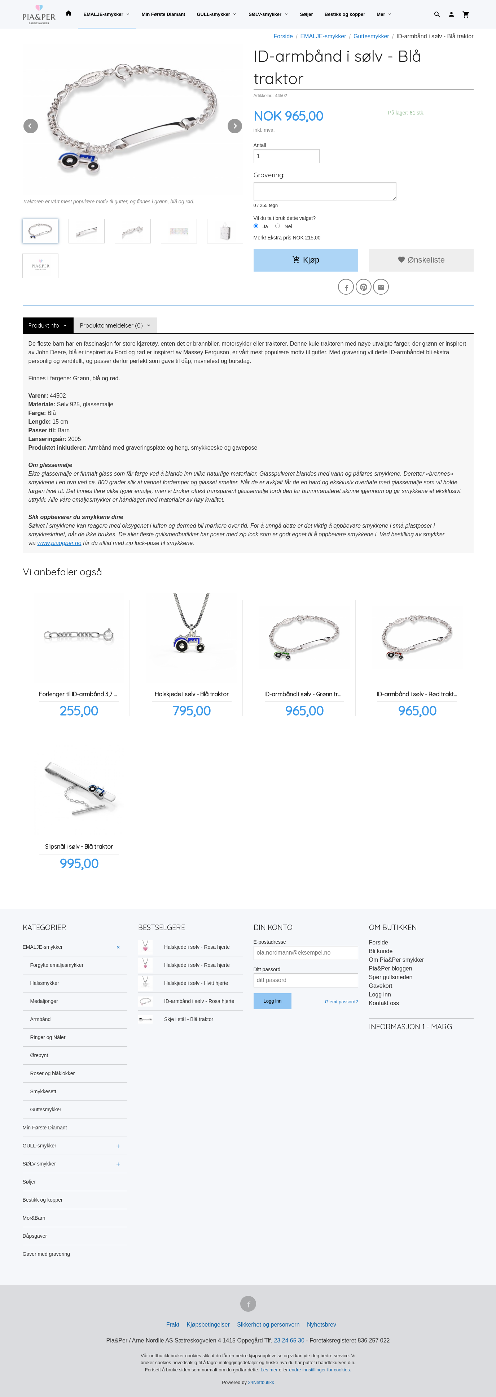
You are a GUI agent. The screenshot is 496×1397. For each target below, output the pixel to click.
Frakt (172, 1325)
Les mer (270, 1369)
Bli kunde (381, 951)
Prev (38, 124)
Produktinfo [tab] (43, 325)
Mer (381, 14)
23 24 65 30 (289, 1340)
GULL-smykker (213, 14)
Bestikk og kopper (345, 14)
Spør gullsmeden (391, 977)
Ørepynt (39, 1055)
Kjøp (305, 259)
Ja (265, 226)
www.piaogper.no (59, 543)
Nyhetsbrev (321, 1325)
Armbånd (40, 1019)
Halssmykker (44, 983)
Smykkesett (43, 1091)
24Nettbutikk (261, 1382)
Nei (288, 226)
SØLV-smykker (265, 14)
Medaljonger (44, 1001)
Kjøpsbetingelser (208, 1325)
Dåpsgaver (35, 1236)
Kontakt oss (384, 1003)
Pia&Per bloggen (390, 968)
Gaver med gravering (46, 1254)
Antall (260, 145)
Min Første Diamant (163, 14)
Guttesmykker (45, 1109)
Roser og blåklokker (52, 1073)
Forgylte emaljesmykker (57, 965)
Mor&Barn (34, 1218)
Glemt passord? (341, 1001)
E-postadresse (270, 942)
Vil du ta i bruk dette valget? (285, 218)
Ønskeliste (421, 259)
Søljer (306, 14)
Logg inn (380, 994)
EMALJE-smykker (103, 14)
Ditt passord (267, 969)
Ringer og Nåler (48, 1037)
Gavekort (380, 986)
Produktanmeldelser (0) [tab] (111, 325)
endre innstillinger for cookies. (320, 1369)
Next (242, 124)
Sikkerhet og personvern (268, 1325)
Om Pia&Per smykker (396, 960)
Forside (283, 36)
